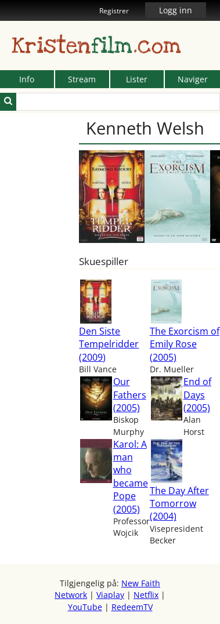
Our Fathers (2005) (129, 394)
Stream (82, 79)
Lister (136, 79)
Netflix (146, 594)
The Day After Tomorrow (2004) (179, 503)
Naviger (193, 79)
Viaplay (110, 594)
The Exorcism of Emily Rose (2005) (184, 344)
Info (26, 79)
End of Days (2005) (197, 394)
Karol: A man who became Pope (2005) (130, 477)
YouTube (85, 606)
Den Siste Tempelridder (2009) (109, 344)
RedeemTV (132, 606)
